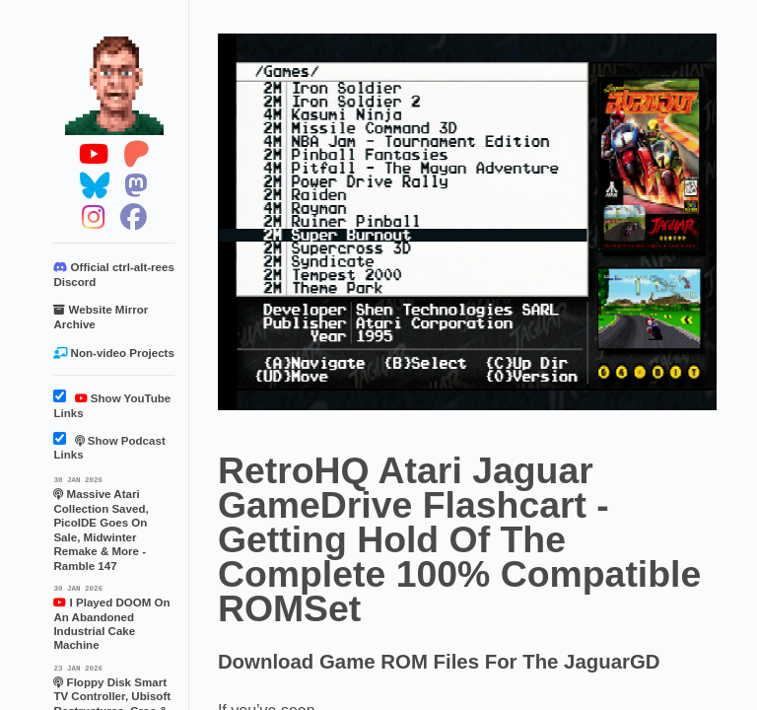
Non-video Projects (113, 353)
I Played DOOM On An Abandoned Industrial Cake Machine (113, 617)
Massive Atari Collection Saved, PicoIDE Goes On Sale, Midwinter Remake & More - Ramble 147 (113, 522)
